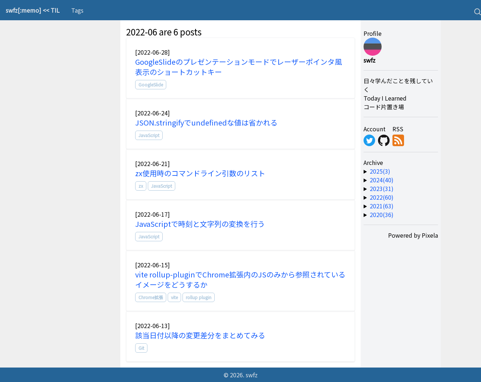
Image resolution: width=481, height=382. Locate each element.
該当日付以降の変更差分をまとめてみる (200, 335)
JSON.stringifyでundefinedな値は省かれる (206, 122)
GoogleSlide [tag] (150, 84)
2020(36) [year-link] (382, 214)
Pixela (430, 235)
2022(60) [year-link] (382, 197)
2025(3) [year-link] (380, 171)
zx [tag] (140, 186)
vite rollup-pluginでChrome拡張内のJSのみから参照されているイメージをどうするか (240, 279)
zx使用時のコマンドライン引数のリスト (200, 173)
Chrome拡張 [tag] (150, 297)
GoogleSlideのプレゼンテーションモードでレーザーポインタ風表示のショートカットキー (238, 66)
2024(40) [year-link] (382, 179)
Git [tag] (141, 348)
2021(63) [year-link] (382, 205)
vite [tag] (174, 297)
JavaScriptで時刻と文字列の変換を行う (200, 223)
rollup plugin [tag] (198, 297)
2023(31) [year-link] (382, 188)
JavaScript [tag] (148, 135)
